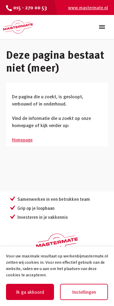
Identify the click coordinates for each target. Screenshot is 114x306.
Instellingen (84, 292)
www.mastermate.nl (88, 7)
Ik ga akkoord (30, 292)
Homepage (22, 139)
